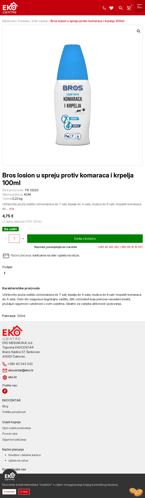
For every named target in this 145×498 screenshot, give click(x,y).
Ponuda (23, 21)
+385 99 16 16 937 (131, 247)
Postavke (9, 491)
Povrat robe (10, 433)
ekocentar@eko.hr (17, 370)
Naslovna (8, 21)
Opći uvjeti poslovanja (16, 428)
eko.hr (9, 377)
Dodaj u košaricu (85, 238)
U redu (25, 491)
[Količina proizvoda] (14, 238)
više (11, 209)
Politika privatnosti (14, 412)
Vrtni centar (40, 21)
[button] (138, 31)
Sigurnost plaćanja (14, 439)
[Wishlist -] (112, 8)
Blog (5, 406)
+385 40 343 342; (108, 247)
